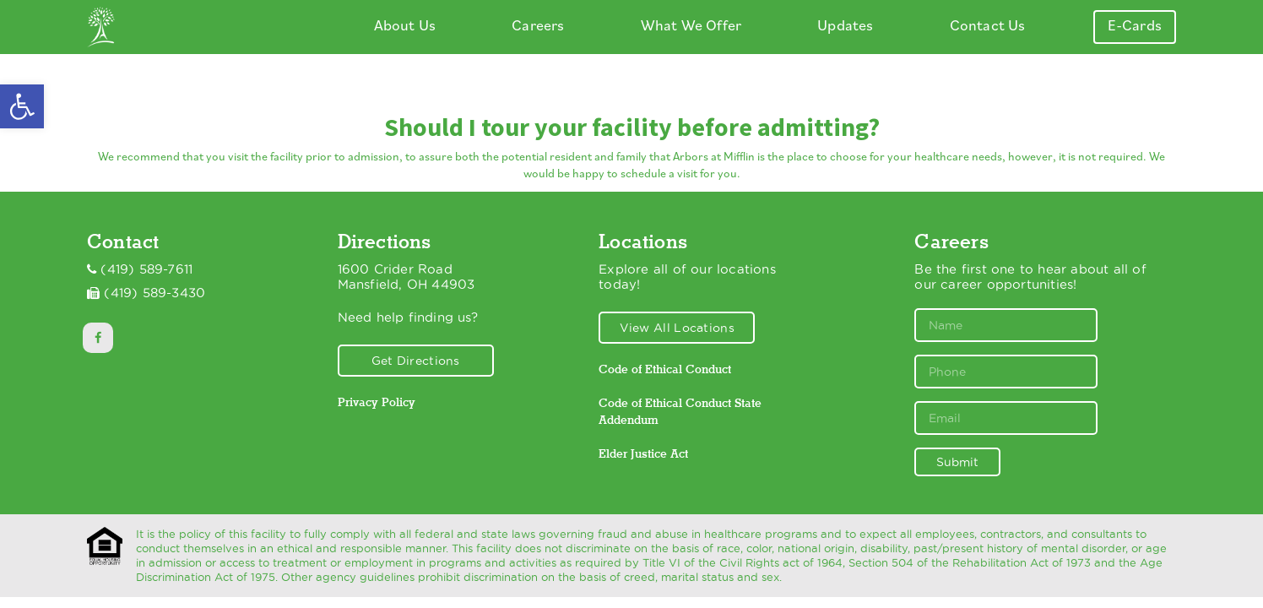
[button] (22, 106)
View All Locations (677, 327)
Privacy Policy (376, 402)
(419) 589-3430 (154, 293)
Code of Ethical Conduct (665, 369)
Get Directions (415, 360)
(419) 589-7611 (146, 269)
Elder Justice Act (643, 453)
